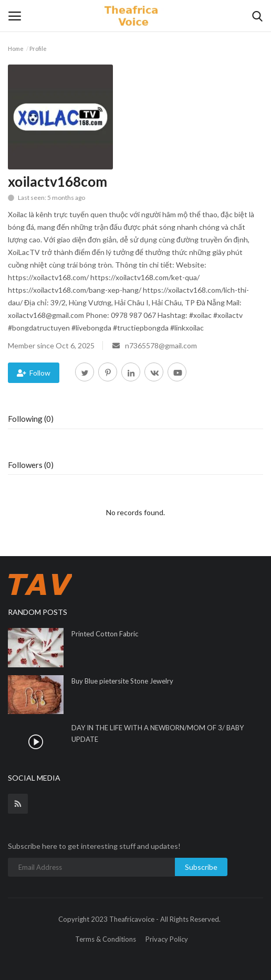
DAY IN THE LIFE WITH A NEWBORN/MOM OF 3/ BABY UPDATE (157, 733)
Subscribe (201, 866)
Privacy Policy (166, 939)
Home (16, 48)
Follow (33, 372)
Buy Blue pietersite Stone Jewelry (122, 681)
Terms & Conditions (105, 939)
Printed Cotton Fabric (104, 634)
